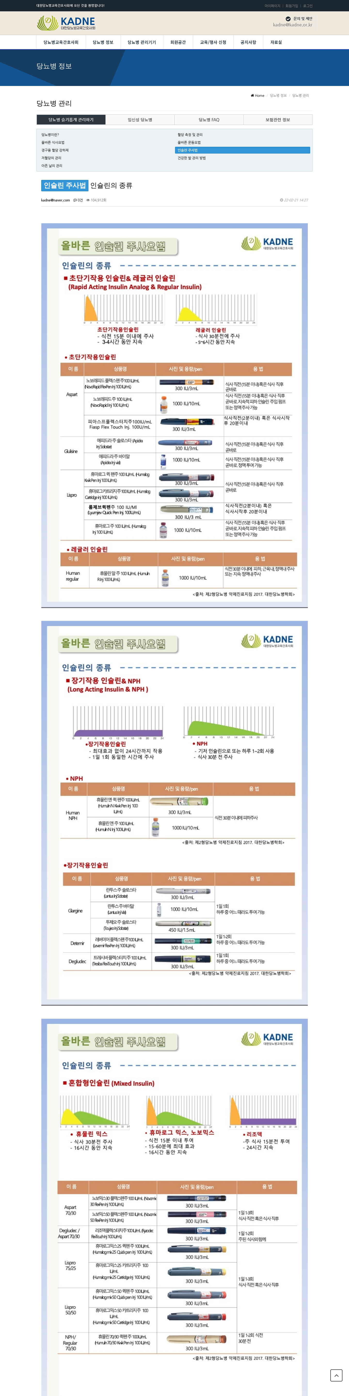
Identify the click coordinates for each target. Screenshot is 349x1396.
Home (257, 95)
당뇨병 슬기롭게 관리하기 (71, 119)
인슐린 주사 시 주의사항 (91, 1169)
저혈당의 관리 (51, 158)
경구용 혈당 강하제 (55, 150)
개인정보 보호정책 (259, 1361)
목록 (300, 1024)
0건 (78, 200)
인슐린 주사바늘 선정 (89, 1203)
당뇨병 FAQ (209, 119)
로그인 (308, 6)
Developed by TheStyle (214, 1387)
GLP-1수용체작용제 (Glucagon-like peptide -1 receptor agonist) (122, 1118)
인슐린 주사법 (188, 150)
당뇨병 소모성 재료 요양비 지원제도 (99, 1152)
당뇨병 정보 (103, 42)
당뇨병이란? (50, 135)
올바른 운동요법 (189, 142)
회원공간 (178, 42)
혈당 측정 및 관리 (190, 135)
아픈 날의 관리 (51, 166)
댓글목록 (52, 1043)
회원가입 (292, 6)
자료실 (276, 42)
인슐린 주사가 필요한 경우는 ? (96, 1289)
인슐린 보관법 (84, 1255)
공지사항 (248, 42)
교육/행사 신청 (213, 42)
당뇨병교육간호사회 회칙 (301, 1361)
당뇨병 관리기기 (142, 42)
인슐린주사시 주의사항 (90, 1220)
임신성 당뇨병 (140, 119)
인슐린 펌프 (82, 1135)
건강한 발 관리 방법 (192, 158)
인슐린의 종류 (84, 1272)
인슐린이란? (83, 1306)
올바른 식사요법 (52, 142)
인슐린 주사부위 (85, 1238)
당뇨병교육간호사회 (61, 42)
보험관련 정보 (278, 119)
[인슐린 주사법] (62, 1118)
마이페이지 (272, 6)
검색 (49, 1024)
